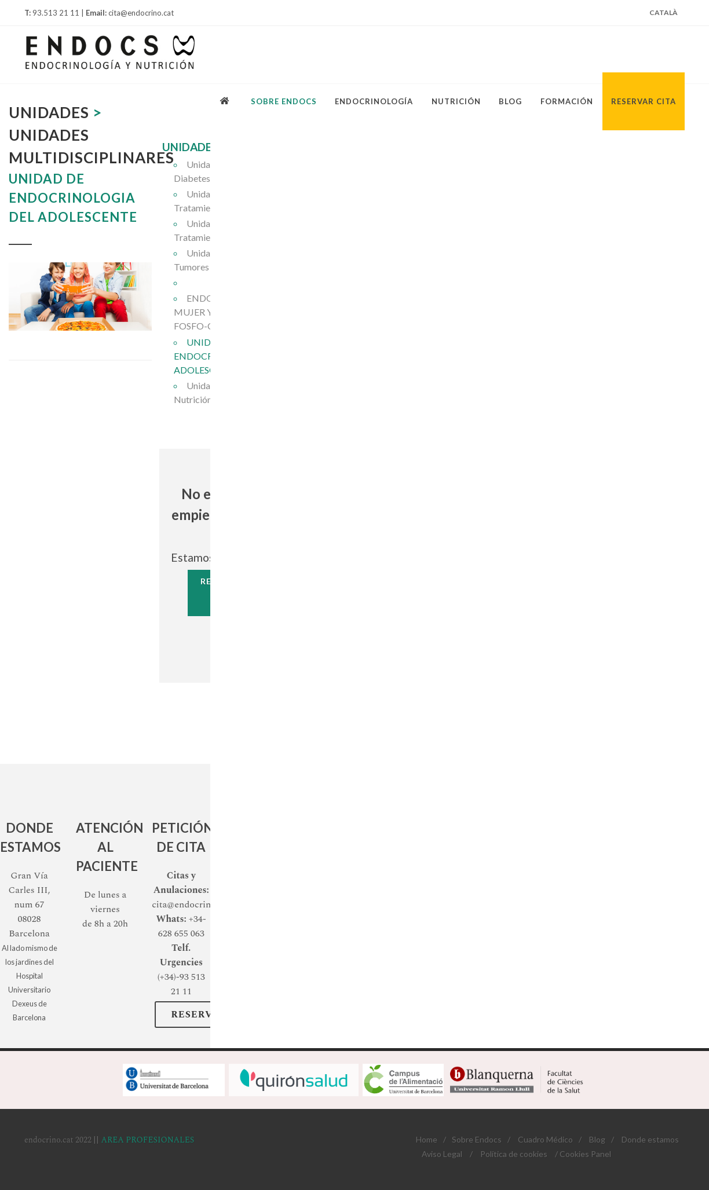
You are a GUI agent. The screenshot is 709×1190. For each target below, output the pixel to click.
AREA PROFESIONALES (147, 1140)
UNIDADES (190, 146)
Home (426, 1139)
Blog (597, 1139)
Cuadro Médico (545, 1139)
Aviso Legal (442, 1154)
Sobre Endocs (477, 1139)
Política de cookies (513, 1154)
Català (663, 12)
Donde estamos (650, 1139)
